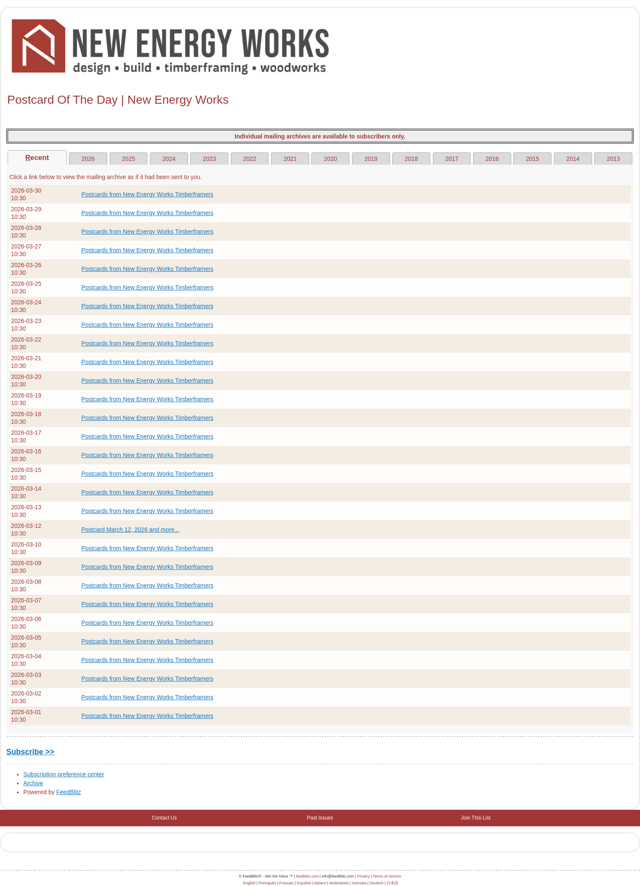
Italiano (320, 883)
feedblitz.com (307, 876)
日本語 (392, 883)
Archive (33, 783)
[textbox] (320, 100)
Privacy (363, 876)
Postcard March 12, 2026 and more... (130, 529)
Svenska (359, 883)
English (249, 883)
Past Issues (320, 818)
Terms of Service (387, 876)
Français (286, 883)
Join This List (475, 818)
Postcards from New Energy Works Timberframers (147, 194)
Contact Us (164, 818)
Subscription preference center (63, 774)
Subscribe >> (30, 752)
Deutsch (376, 883)
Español (304, 883)
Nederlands (339, 883)
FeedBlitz (68, 792)
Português (267, 883)
